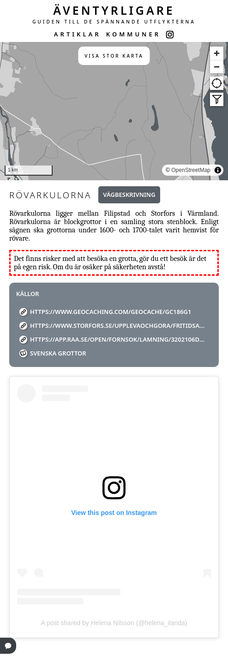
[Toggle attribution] (217, 170)
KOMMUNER (133, 34)
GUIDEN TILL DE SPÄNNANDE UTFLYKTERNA (114, 21)
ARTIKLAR (77, 34)
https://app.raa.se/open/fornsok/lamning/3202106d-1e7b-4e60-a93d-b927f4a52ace (117, 339)
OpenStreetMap (190, 170)
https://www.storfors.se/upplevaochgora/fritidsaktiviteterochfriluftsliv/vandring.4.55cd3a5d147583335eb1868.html (117, 325)
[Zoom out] (216, 66)
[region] (114, 111)
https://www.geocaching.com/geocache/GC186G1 (110, 312)
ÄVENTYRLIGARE (114, 10)
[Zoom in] (216, 53)
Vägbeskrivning (129, 194)
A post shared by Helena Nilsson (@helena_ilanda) (114, 623)
